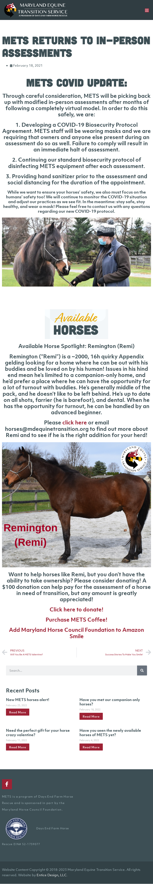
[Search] (142, 670)
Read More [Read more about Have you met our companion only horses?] (91, 716)
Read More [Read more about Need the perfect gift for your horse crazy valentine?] (17, 747)
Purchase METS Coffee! (76, 619)
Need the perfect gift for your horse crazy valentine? (38, 732)
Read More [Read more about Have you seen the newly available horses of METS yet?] (91, 747)
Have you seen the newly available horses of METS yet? (110, 732)
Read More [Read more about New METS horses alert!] (17, 712)
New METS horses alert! (27, 699)
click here (74, 422)
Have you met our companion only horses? (109, 701)
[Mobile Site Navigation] (147, 10)
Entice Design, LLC (52, 875)
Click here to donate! (76, 609)
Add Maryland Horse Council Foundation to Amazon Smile (76, 633)
